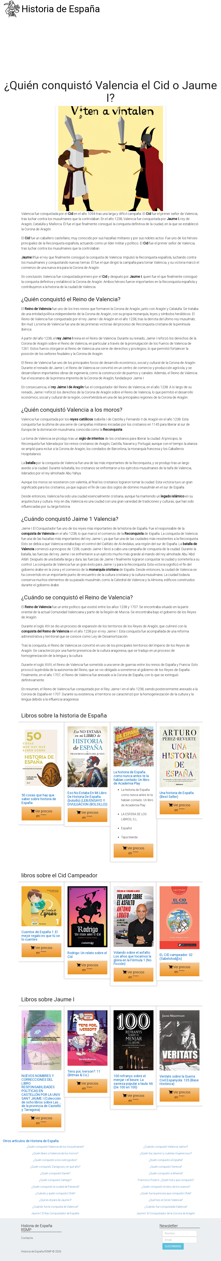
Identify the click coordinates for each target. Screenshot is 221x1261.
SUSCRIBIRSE (173, 1246)
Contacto (27, 1238)
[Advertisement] (110, 46)
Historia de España (60, 8)
